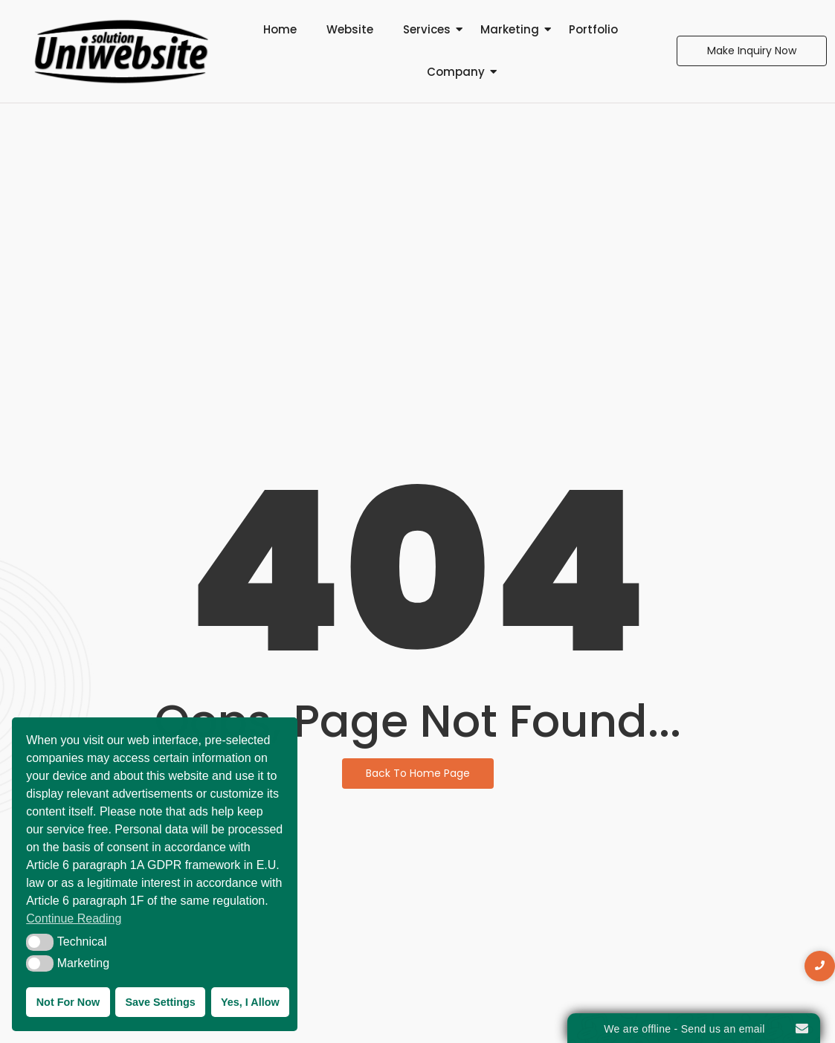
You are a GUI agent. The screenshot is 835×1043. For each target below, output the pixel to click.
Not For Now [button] (68, 1002)
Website (349, 29)
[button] (40, 942)
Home (280, 29)
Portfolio (593, 29)
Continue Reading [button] (73, 918)
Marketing (509, 29)
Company (456, 72)
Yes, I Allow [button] (250, 1002)
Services (427, 29)
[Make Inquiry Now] (752, 51)
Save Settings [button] (160, 1002)
